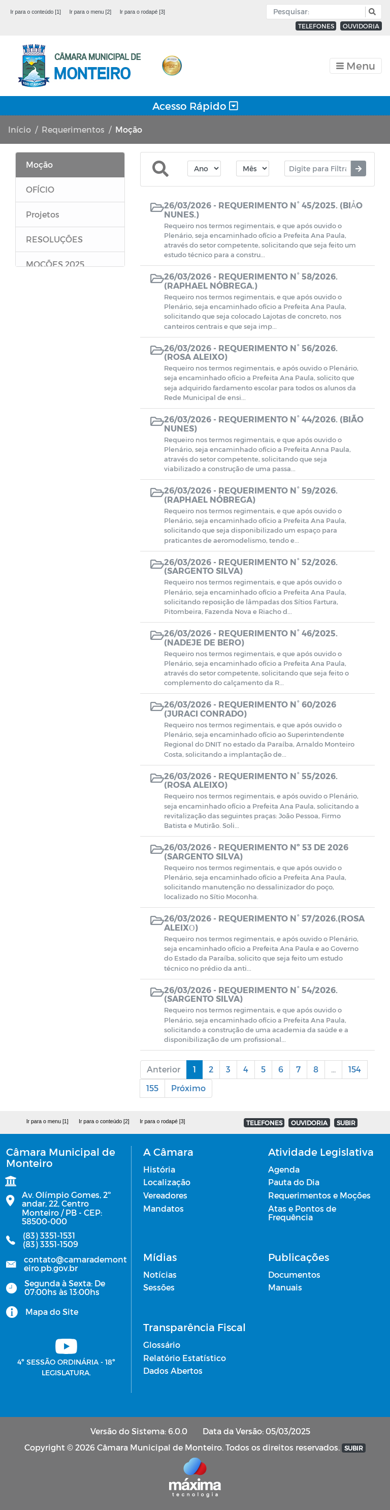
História (159, 1169)
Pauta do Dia (293, 1182)
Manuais (285, 1287)
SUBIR (346, 1122)
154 (354, 1069)
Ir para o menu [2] (90, 12)
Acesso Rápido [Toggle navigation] (195, 106)
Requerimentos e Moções (319, 1195)
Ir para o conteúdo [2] (104, 1121)
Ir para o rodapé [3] (142, 12)
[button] (371, 12)
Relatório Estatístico (184, 1358)
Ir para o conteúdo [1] (35, 12)
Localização (166, 1182)
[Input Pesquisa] (318, 11)
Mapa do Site (51, 1311)
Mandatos (163, 1208)
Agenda (284, 1169)
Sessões (159, 1287)
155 (152, 1088)
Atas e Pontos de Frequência (302, 1213)
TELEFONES (316, 25)
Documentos (294, 1274)
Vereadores (165, 1195)
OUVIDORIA (361, 25)
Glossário (161, 1344)
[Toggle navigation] (356, 66)
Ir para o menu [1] (47, 1121)
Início (19, 129)
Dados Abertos (173, 1370)
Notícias (160, 1274)
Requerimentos (73, 129)
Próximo (188, 1088)
